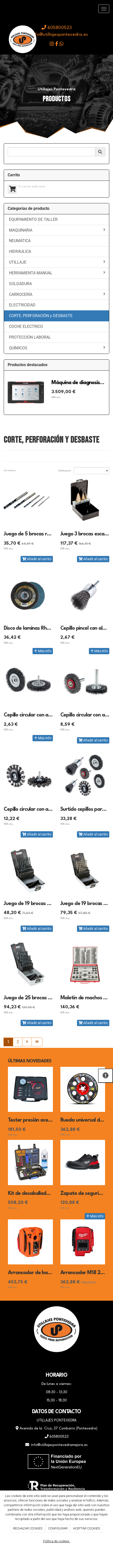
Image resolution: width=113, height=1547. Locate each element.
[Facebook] (43, 1362)
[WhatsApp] (56, 1362)
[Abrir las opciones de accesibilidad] (105, 1076)
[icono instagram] (52, 44)
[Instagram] (69, 1362)
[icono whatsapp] (61, 44)
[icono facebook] (56, 44)
